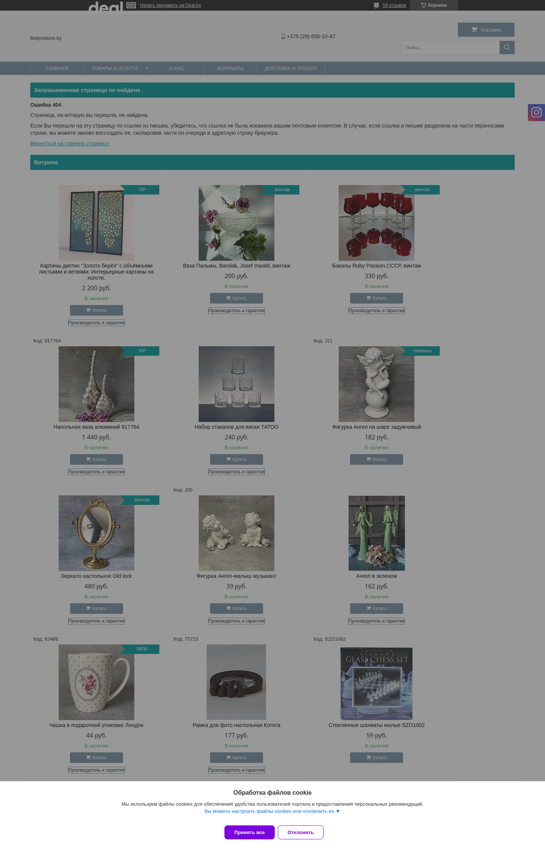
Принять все (249, 832)
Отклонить (305, 832)
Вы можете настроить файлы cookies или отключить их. (269, 816)
